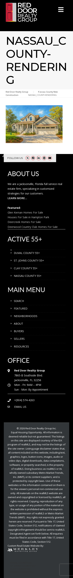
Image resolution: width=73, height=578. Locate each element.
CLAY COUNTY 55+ (26, 268)
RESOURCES (21, 346)
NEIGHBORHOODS (25, 316)
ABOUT (18, 323)
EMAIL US (20, 407)
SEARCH (19, 301)
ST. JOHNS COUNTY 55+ (29, 260)
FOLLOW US (15, 157)
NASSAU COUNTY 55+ (28, 276)
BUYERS (19, 331)
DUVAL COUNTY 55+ (27, 253)
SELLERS (19, 338)
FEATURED (20, 308)
